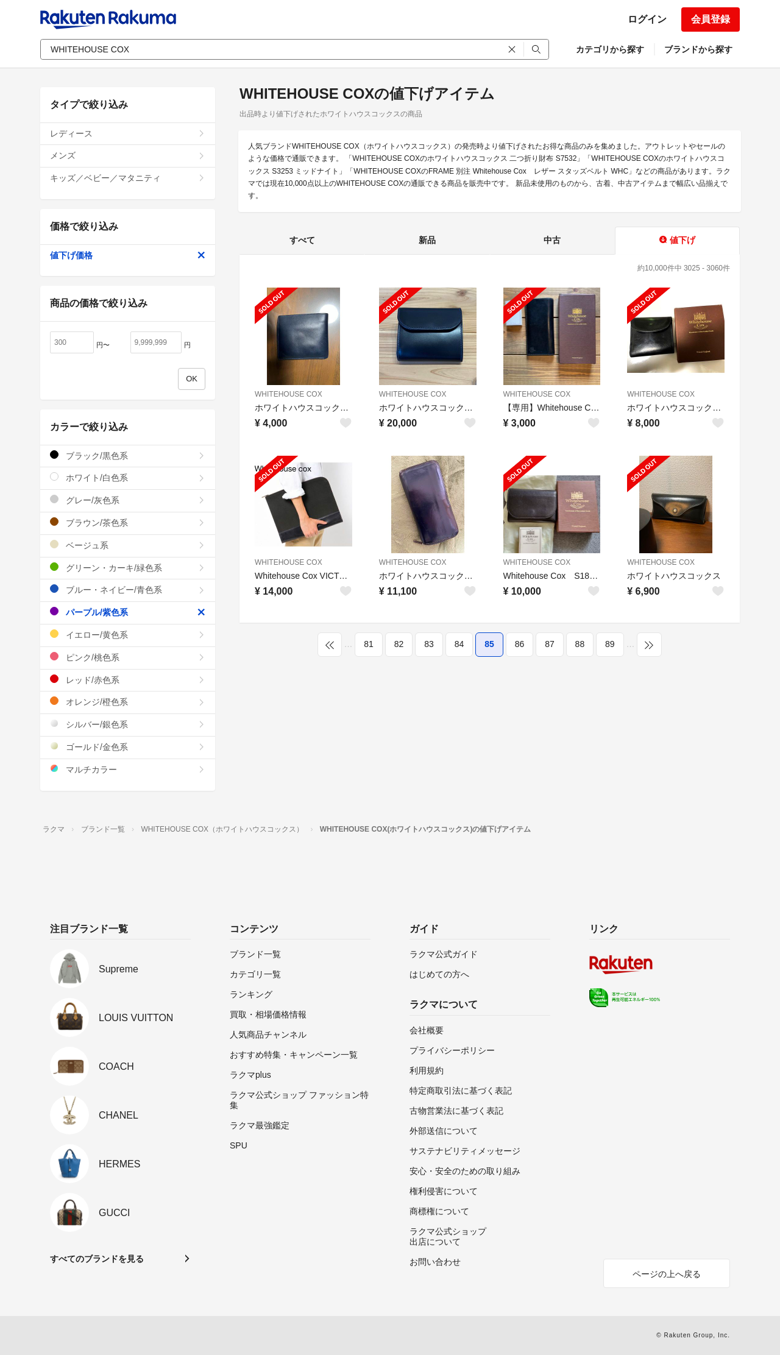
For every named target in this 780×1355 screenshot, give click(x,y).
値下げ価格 (127, 255)
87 (550, 644)
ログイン (647, 19)
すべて (302, 240)
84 (459, 644)
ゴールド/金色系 (127, 746)
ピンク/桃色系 (127, 657)
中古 (552, 240)
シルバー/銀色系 (127, 724)
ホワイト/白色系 (127, 477)
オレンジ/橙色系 (127, 701)
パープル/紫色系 (127, 612)
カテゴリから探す (610, 49)
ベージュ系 (127, 545)
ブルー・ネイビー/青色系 (127, 589)
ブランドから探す (698, 49)
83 (429, 644)
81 (369, 644)
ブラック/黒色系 (127, 455)
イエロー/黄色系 (127, 634)
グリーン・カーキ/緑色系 (127, 567)
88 (580, 644)
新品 (427, 240)
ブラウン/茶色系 (127, 522)
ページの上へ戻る (667, 1274)
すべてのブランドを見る (97, 1259)
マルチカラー (127, 769)
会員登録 (710, 19)
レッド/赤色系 (127, 679)
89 (610, 644)
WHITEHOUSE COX (288, 394)
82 (399, 644)
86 (520, 644)
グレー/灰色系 (127, 500)
